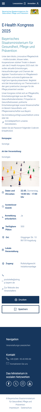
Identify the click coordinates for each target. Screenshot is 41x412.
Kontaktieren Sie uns (17, 363)
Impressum (14, 408)
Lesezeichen (19, 3)
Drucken (20, 299)
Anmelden (33, 3)
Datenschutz (26, 408)
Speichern (20, 309)
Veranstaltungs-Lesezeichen (18, 345)
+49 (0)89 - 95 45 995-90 (18, 359)
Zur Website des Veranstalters (10, 289)
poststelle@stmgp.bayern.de (11, 281)
